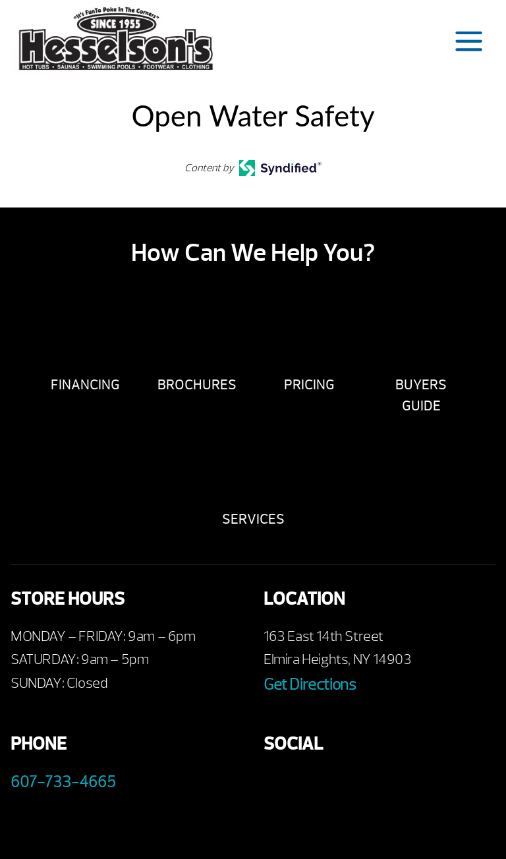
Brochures (197, 385)
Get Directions (310, 684)
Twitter (351, 785)
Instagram (387, 785)
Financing (85, 385)
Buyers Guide (421, 395)
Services (253, 519)
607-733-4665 (63, 782)
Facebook (278, 785)
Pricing (309, 385)
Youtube (314, 785)
